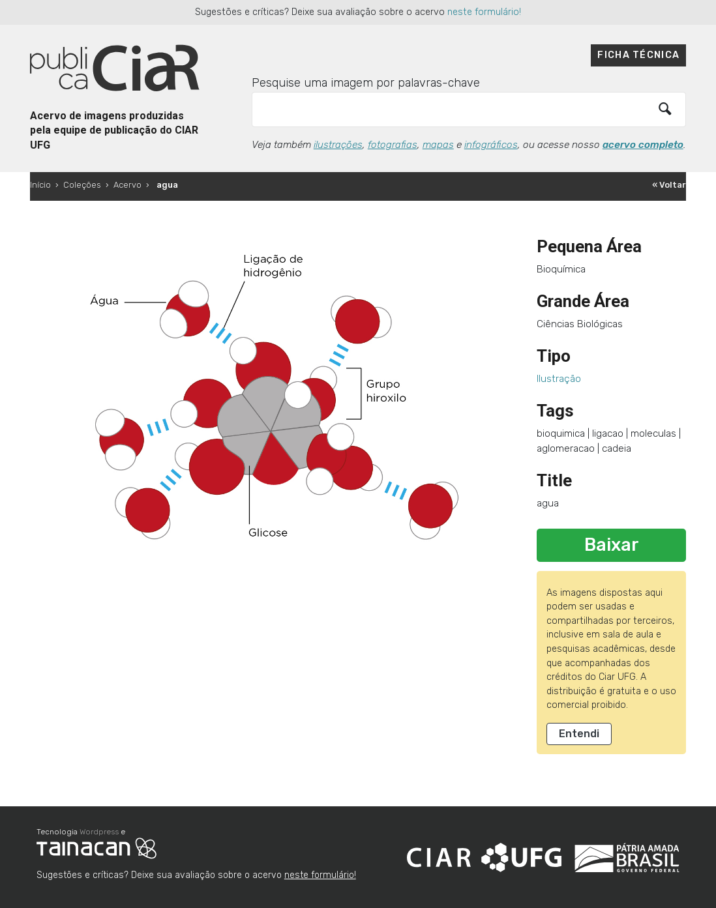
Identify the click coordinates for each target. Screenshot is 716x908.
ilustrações (338, 145)
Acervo (127, 185)
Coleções (82, 185)
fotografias (392, 145)
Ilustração (559, 379)
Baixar (611, 545)
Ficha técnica (638, 55)
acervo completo (643, 145)
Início (40, 185)
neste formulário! (484, 12)
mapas (438, 145)
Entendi (579, 733)
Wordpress (99, 831)
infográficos (491, 145)
